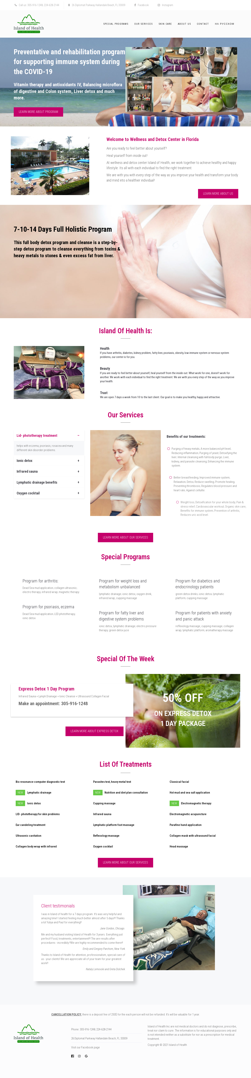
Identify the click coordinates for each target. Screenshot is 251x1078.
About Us (184, 24)
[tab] (49, 435)
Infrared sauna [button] (27, 471)
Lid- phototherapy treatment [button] (37, 435)
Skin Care (165, 24)
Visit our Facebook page (85, 1047)
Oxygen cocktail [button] (28, 493)
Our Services (143, 24)
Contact (203, 24)
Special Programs (115, 24)
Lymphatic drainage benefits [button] (37, 482)
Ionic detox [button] (24, 461)
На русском (224, 24)
